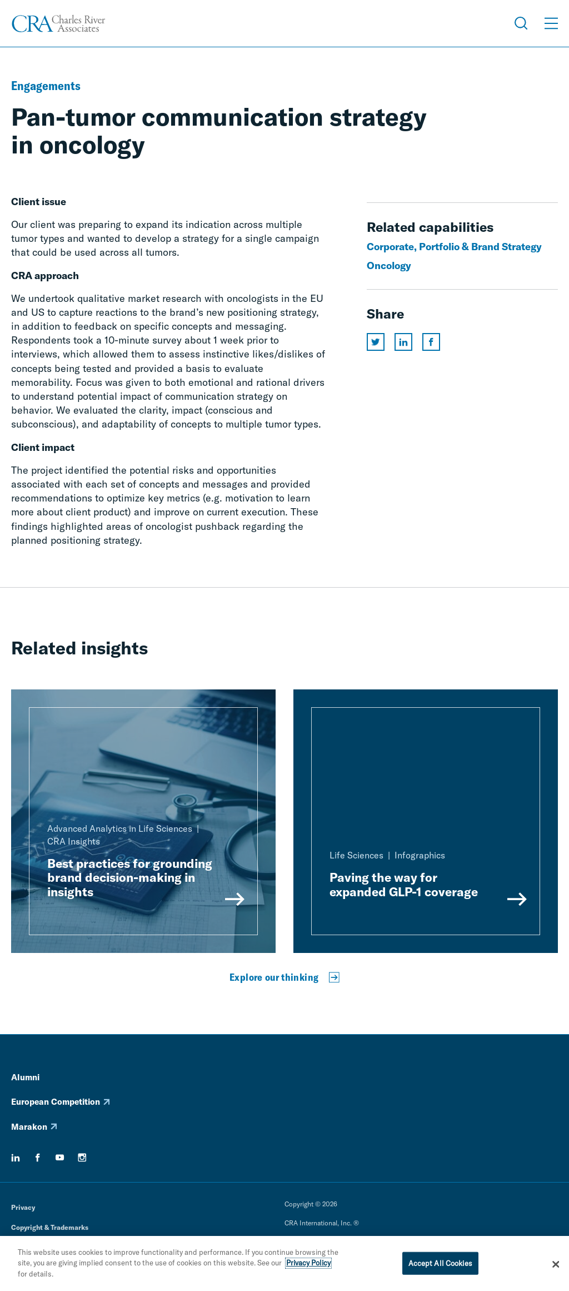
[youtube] (60, 1157)
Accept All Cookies (440, 1266)
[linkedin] (15, 1157)
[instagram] (82, 1157)
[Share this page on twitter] (376, 342)
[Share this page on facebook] (431, 342)
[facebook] (37, 1157)
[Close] (555, 1268)
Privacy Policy (308, 1266)
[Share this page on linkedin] (403, 342)
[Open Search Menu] (521, 23)
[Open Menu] (551, 23)
